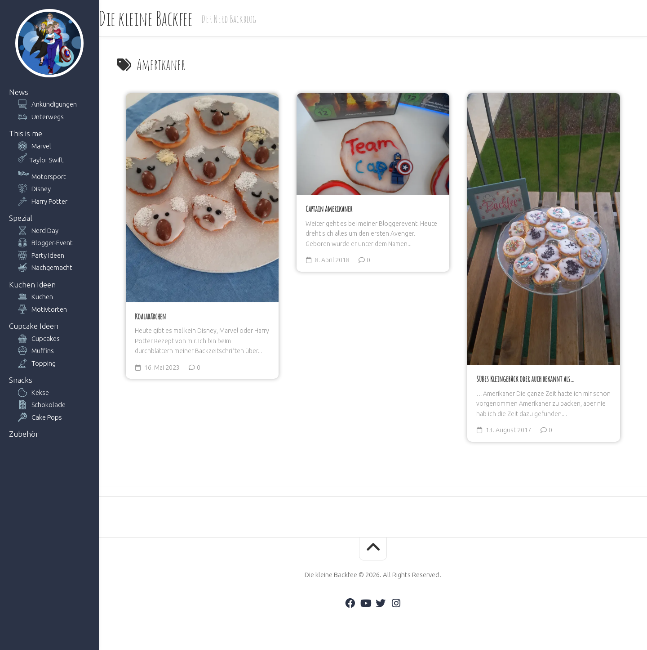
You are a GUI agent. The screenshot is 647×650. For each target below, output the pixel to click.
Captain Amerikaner (329, 209)
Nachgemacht (51, 267)
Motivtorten (49, 309)
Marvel (41, 146)
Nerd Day (44, 230)
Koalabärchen (150, 316)
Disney (41, 189)
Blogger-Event (52, 243)
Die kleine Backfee (163, 18)
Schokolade (48, 404)
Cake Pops (46, 417)
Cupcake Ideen (33, 326)
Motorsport (48, 176)
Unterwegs (47, 117)
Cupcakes (45, 338)
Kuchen (42, 296)
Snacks (20, 380)
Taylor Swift (46, 160)
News (18, 92)
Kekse (40, 392)
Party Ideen (47, 255)
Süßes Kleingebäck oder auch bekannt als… (525, 379)
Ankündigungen (54, 104)
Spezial (20, 218)
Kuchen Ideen (32, 284)
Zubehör (24, 434)
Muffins (42, 350)
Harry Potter (49, 201)
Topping (43, 363)
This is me (25, 133)
